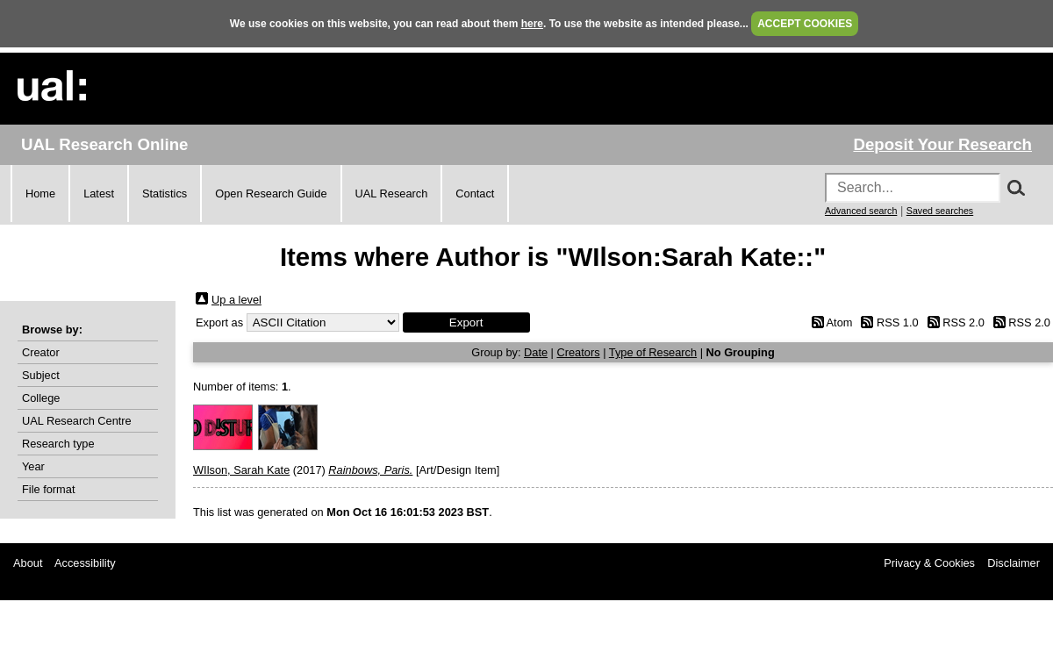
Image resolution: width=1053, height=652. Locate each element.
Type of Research (653, 352)
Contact (474, 193)
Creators (578, 352)
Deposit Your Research (942, 144)
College (41, 398)
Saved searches (939, 210)
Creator (41, 352)
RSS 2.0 (963, 322)
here (532, 24)
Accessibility (85, 563)
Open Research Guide (270, 193)
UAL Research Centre (77, 420)
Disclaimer (1013, 563)
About (27, 563)
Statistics (164, 193)
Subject (41, 375)
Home (40, 193)
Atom (840, 322)
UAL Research (391, 193)
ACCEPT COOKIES (804, 24)
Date (536, 352)
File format (48, 489)
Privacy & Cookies (929, 563)
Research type (58, 443)
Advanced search (861, 210)
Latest (98, 193)
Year (33, 466)
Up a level (236, 299)
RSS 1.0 (898, 322)
